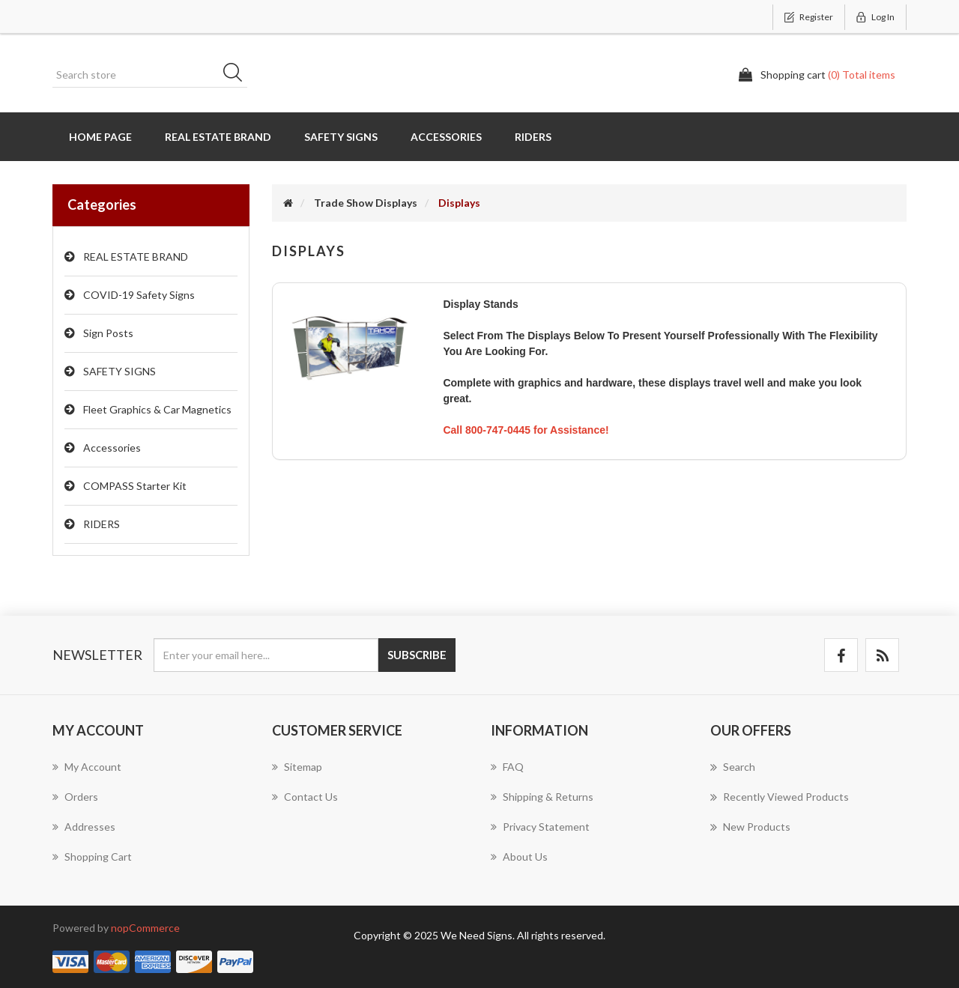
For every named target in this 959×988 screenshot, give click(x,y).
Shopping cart (92, 856)
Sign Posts (108, 333)
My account (86, 766)
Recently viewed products (779, 797)
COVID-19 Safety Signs (139, 294)
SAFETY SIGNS (119, 371)
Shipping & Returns (542, 796)
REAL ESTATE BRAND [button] (218, 136)
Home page (100, 136)
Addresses (83, 826)
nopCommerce (145, 927)
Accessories (112, 447)
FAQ (507, 766)
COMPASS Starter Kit (135, 485)
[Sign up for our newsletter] (266, 655)
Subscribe (417, 654)
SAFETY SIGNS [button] (341, 136)
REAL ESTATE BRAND (135, 256)
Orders (75, 796)
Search (237, 75)
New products (750, 826)
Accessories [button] (446, 136)
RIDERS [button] (533, 136)
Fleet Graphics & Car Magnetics (157, 409)
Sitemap (297, 766)
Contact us (305, 796)
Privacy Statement (540, 826)
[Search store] (149, 75)
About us (519, 856)
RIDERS (101, 524)
